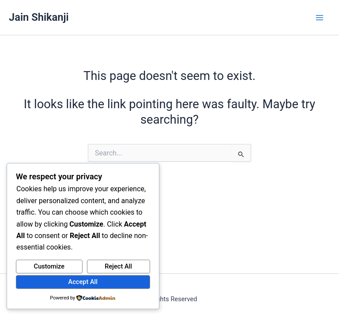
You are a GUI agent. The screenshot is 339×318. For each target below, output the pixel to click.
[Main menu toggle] (319, 17)
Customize (49, 266)
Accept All (83, 282)
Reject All (118, 266)
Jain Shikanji (39, 17)
